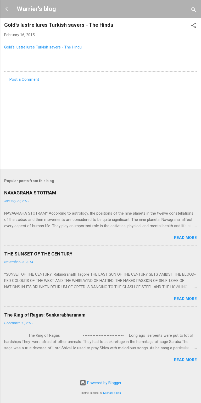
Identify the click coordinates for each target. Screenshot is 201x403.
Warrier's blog (36, 9)
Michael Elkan (112, 393)
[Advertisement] (100, 123)
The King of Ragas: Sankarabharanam (45, 315)
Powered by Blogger (100, 382)
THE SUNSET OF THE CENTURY (38, 254)
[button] (194, 26)
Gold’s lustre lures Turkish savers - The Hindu (43, 47)
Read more (185, 237)
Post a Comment (24, 79)
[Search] (194, 11)
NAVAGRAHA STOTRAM (30, 192)
